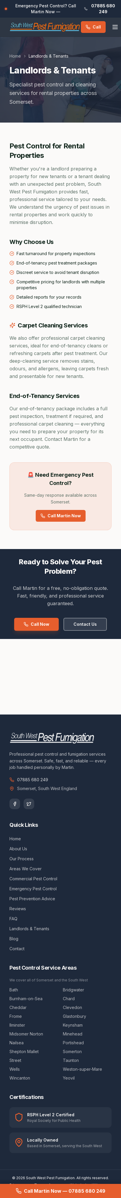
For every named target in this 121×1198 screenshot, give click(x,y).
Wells (14, 1069)
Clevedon (72, 1007)
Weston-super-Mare (82, 1069)
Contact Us (85, 624)
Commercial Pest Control (33, 878)
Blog (13, 938)
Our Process (21, 858)
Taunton (71, 1060)
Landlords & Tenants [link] (48, 55)
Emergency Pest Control (33, 888)
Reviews (17, 908)
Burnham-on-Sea (25, 998)
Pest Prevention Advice (32, 898)
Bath (13, 989)
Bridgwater (73, 989)
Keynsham (73, 1025)
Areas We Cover (25, 868)
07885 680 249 (28, 779)
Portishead (73, 1042)
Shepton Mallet (24, 1051)
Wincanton (19, 1077)
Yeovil (69, 1077)
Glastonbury (74, 1016)
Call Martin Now (60, 515)
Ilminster (17, 1025)
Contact (16, 948)
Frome (15, 1016)
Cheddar (18, 1007)
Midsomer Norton (26, 1033)
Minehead (72, 1033)
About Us (18, 848)
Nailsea (16, 1042)
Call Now (36, 624)
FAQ (13, 918)
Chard (69, 998)
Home (15, 55)
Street (15, 1060)
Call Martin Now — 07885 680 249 (60, 1191)
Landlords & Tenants (29, 928)
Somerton (72, 1051)
